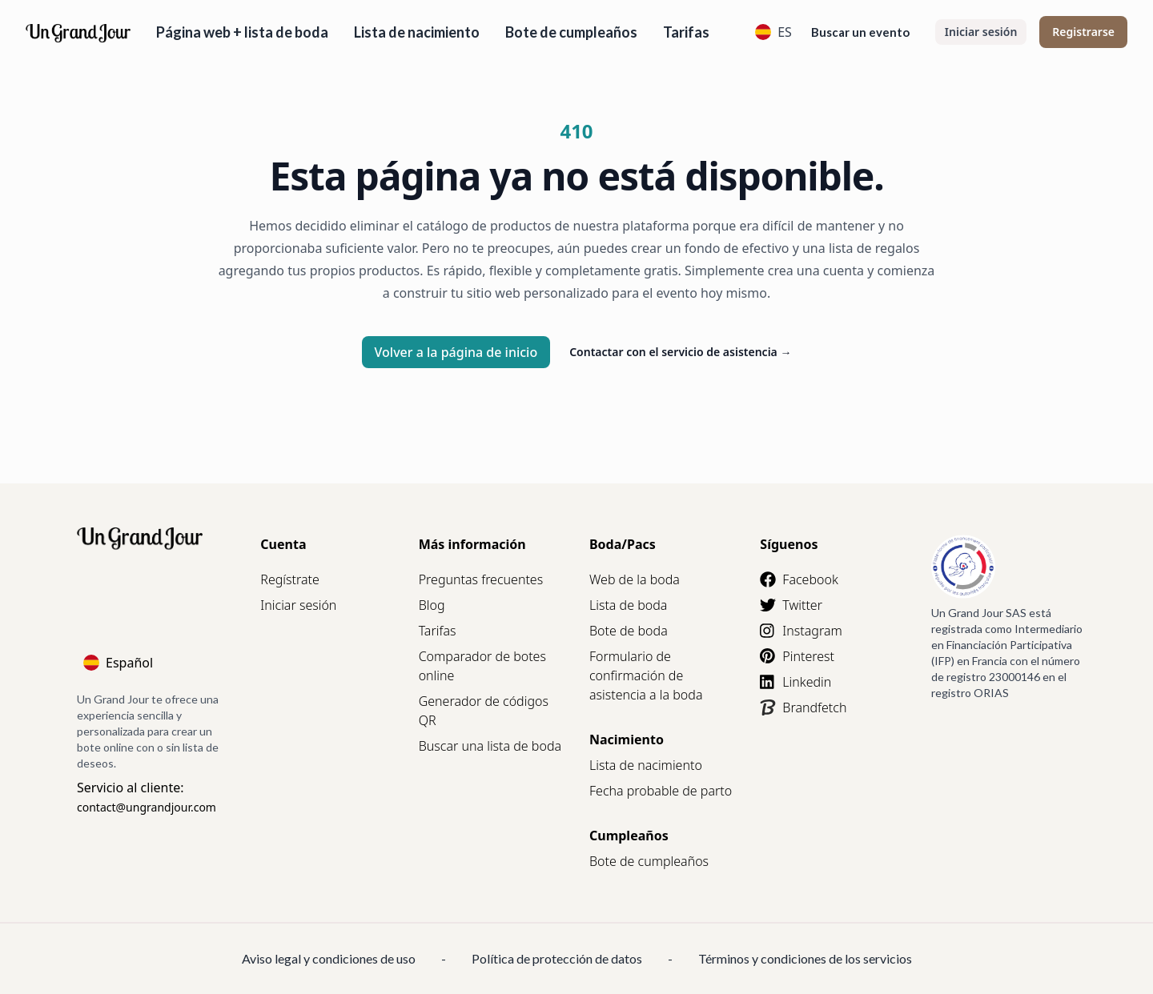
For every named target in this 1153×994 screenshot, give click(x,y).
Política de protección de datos (557, 958)
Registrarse (1083, 31)
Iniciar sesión (981, 31)
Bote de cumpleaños (571, 32)
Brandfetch (803, 707)
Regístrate (289, 579)
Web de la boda (634, 579)
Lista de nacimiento (417, 32)
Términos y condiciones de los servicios (805, 958)
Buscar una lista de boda (490, 746)
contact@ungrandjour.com (146, 807)
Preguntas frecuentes (481, 579)
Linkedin (795, 682)
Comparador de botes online (482, 665)
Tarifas (686, 32)
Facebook (799, 579)
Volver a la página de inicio (456, 352)
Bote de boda (628, 630)
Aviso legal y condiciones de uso (329, 958)
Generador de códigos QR (483, 710)
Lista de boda (628, 605)
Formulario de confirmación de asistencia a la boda (646, 675)
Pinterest (797, 656)
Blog (432, 605)
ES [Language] (773, 32)
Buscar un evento (860, 32)
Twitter (791, 605)
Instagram (801, 630)
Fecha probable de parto (660, 791)
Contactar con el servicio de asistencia (680, 351)
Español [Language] (118, 662)
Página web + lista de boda (242, 32)
